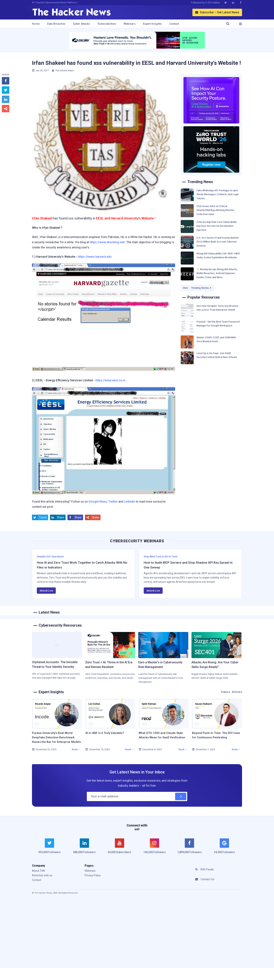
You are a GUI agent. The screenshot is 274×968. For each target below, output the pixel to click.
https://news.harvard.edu (95, 256)
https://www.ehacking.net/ (107, 242)
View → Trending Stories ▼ (197, 288)
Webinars (130, 23)
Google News (97, 501)
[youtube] (119, 848)
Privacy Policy (93, 875)
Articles (237, 692)
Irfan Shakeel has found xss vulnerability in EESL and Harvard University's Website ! (136, 63)
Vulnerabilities (107, 23)
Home (36, 23)
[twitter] (49, 848)
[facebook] (189, 848)
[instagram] (154, 848)
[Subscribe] (180, 796)
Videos (225, 692)
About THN (38, 870)
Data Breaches (56, 23)
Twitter (113, 501)
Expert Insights (152, 23)
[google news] (224, 846)
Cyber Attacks (81, 23)
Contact (174, 23)
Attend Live (46, 590)
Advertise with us (42, 875)
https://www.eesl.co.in (110, 380)
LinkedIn (129, 501)
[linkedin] (84, 848)
